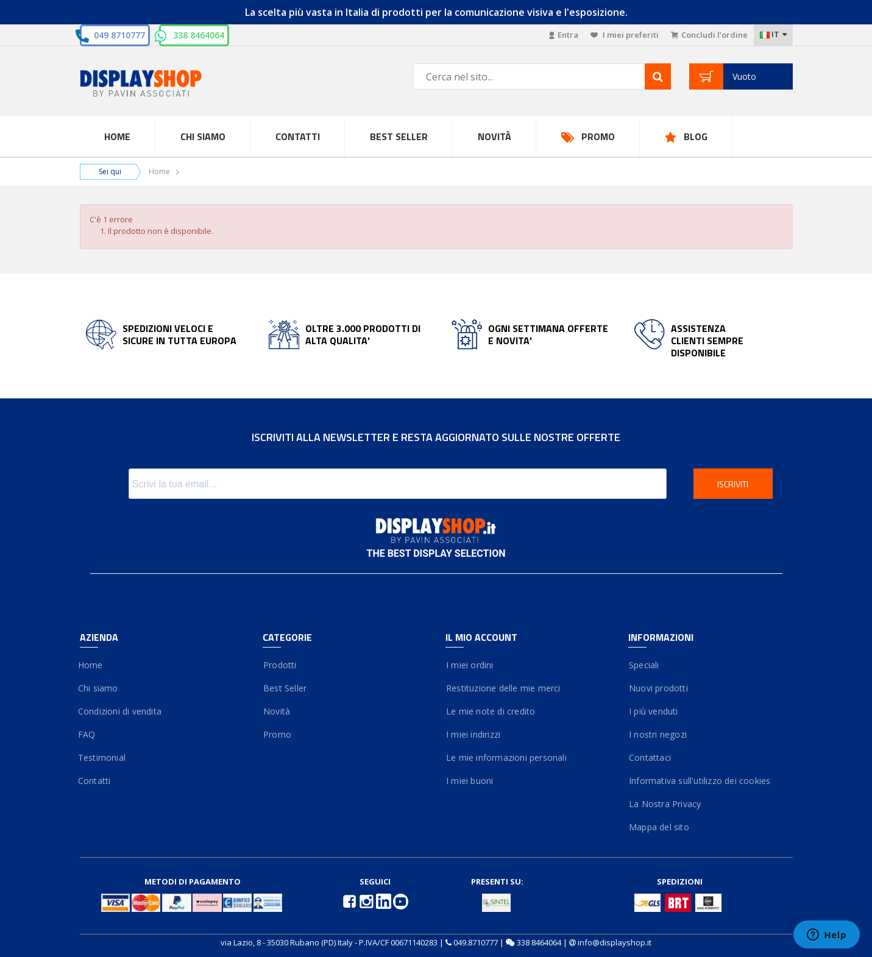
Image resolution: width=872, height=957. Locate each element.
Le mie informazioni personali (506, 757)
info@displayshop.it (614, 942)
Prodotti (280, 665)
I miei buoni (469, 780)
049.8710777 (475, 942)
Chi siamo (99, 688)
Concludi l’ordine (709, 34)
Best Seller (399, 136)
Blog (695, 136)
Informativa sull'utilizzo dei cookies (699, 780)
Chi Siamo (202, 136)
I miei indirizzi (473, 734)
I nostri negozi (657, 734)
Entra (563, 34)
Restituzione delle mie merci (503, 688)
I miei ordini (469, 665)
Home (117, 136)
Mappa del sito (658, 827)
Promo (598, 136)
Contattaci (649, 757)
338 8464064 (198, 35)
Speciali (643, 665)
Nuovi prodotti (658, 688)
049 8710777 (119, 35)
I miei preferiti (624, 34)
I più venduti (653, 711)
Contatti (297, 136)
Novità (494, 136)
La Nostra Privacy (664, 804)
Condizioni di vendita (120, 711)
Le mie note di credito (490, 711)
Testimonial (103, 757)
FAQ (88, 734)
